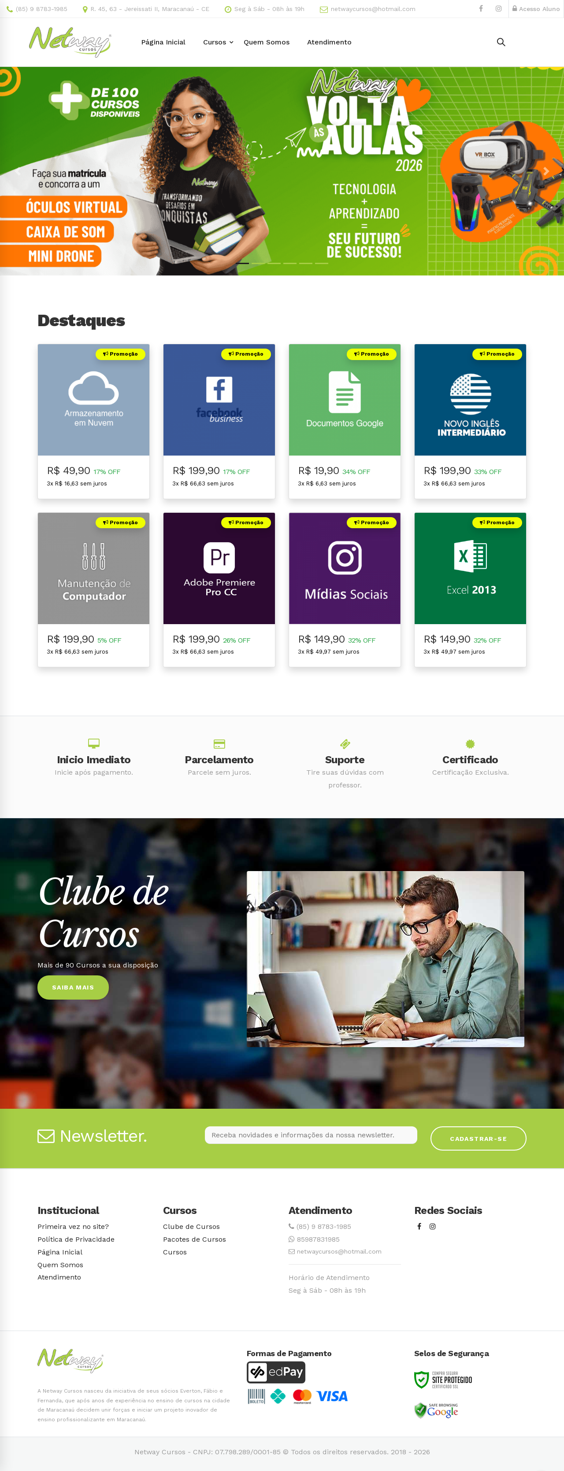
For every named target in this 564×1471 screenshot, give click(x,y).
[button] (17, 171)
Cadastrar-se (478, 1138)
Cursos (175, 1252)
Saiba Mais (73, 987)
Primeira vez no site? (73, 1226)
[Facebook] (419, 1227)
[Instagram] (433, 1227)
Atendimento (59, 1277)
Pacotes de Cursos (194, 1239)
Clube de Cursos (191, 1226)
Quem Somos (60, 1265)
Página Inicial (59, 1252)
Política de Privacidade (76, 1239)
